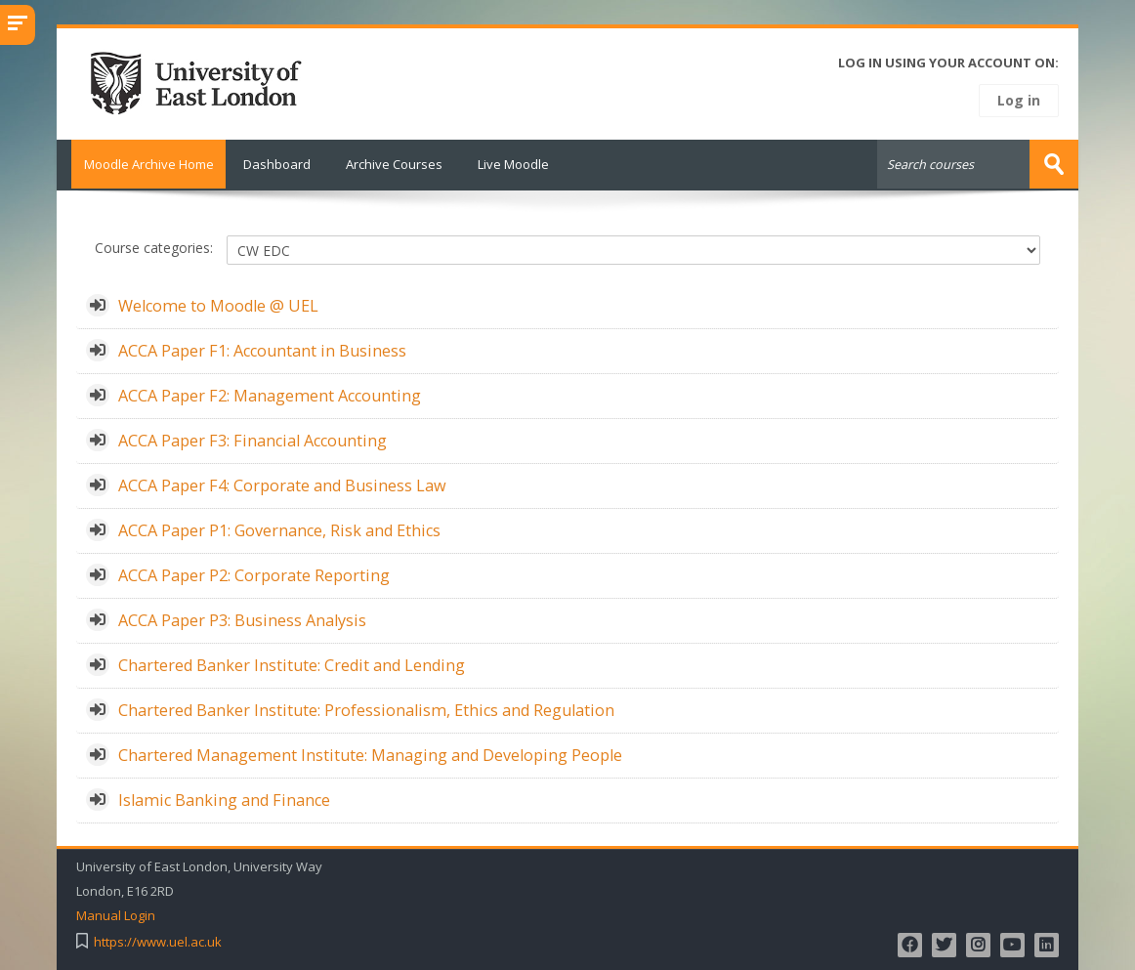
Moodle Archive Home (141, 164)
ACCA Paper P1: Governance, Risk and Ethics (279, 528)
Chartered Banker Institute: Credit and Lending (291, 663)
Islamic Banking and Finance (224, 798)
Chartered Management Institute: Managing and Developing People (370, 753)
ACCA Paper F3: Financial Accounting (252, 438)
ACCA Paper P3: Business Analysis (242, 618)
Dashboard (277, 164)
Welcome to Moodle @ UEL (218, 304)
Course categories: (154, 246)
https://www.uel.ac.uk (158, 940)
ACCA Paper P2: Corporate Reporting (254, 573)
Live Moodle (513, 164)
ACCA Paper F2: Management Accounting (269, 393)
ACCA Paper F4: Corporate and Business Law (282, 483)
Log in (1018, 100)
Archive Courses (394, 164)
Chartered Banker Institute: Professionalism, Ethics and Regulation (366, 708)
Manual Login (115, 914)
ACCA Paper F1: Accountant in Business (262, 348)
